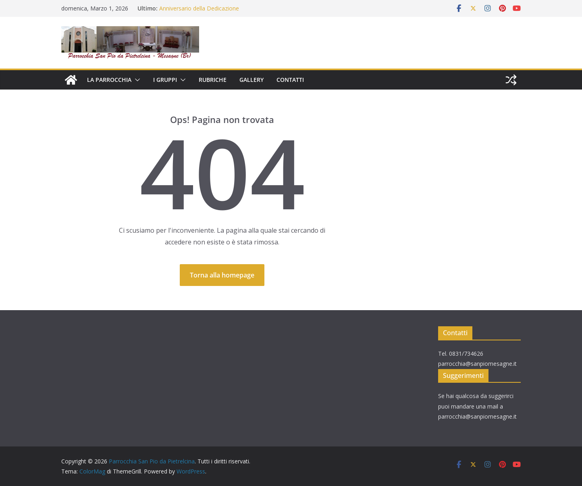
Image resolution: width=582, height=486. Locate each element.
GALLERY (251, 79)
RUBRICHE (213, 79)
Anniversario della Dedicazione (199, 8)
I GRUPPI (165, 79)
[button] (135, 80)
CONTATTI (290, 79)
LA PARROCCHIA (109, 79)
